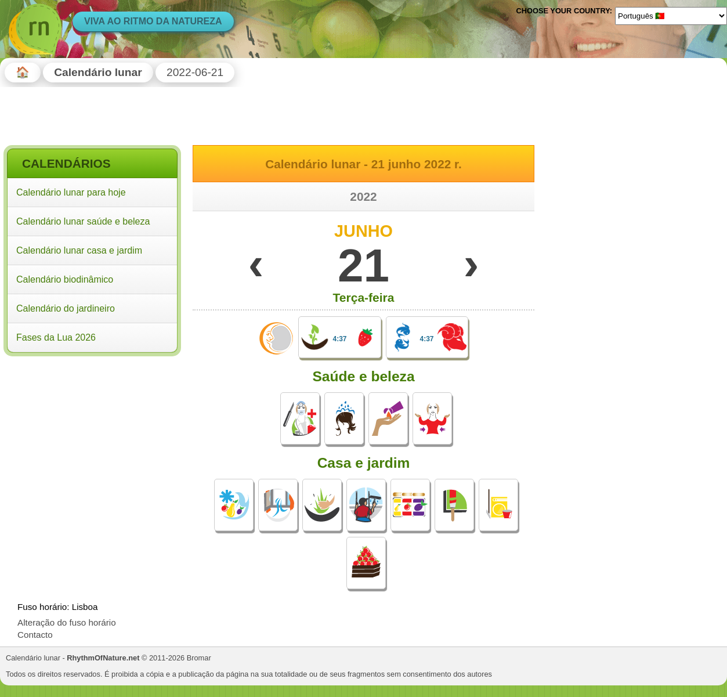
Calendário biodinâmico (64, 279)
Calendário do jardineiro (65, 308)
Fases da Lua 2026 (56, 337)
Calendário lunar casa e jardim (79, 250)
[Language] (671, 15)
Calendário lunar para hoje (71, 192)
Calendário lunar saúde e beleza (83, 221)
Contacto (35, 635)
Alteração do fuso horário (66, 622)
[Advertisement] (92, 434)
